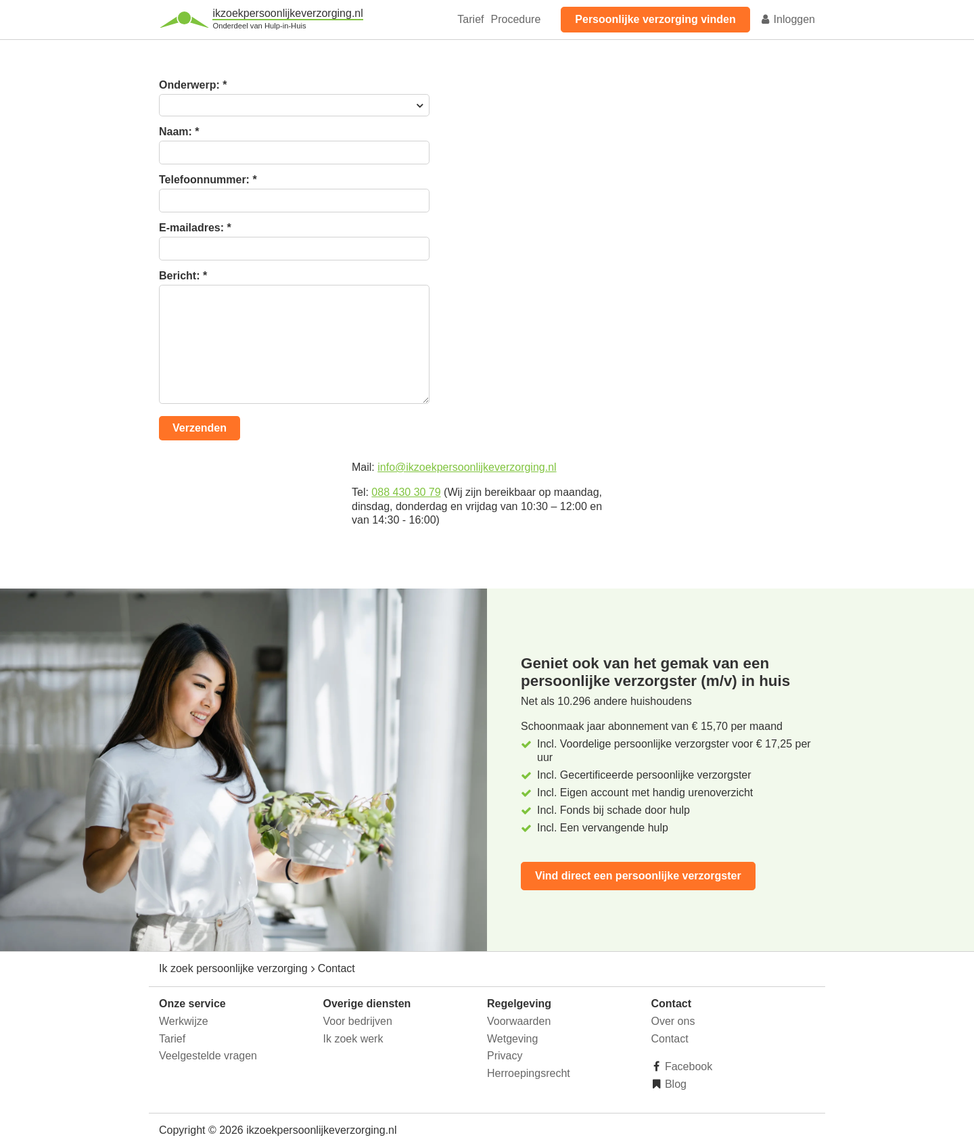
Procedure (515, 19)
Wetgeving (512, 1038)
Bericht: (183, 276)
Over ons (673, 1021)
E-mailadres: (195, 228)
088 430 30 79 (405, 492)
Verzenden (199, 428)
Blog (674, 1084)
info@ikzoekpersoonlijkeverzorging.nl (466, 467)
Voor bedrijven (357, 1021)
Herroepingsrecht (528, 1073)
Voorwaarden (519, 1021)
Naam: (179, 132)
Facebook (687, 1066)
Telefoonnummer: (208, 180)
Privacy (504, 1055)
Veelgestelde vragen (208, 1055)
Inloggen (787, 19)
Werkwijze (183, 1021)
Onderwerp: (193, 85)
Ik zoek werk (353, 1038)
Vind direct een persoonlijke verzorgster (638, 875)
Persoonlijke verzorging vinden (655, 19)
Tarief (470, 19)
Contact (670, 1038)
